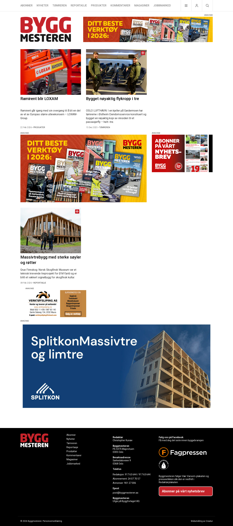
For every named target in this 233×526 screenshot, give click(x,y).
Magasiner (141, 5)
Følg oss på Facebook (171, 437)
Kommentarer (120, 5)
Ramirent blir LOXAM (39, 98)
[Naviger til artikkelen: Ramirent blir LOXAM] (50, 72)
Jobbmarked (162, 5)
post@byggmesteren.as (125, 492)
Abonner (26, 5)
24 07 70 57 (134, 478)
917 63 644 (131, 474)
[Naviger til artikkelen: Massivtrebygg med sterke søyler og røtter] (50, 230)
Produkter (98, 5)
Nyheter (42, 5)
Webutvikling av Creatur (202, 521)
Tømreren (59, 5)
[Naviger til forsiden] (45, 30)
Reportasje (79, 5)
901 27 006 (130, 483)
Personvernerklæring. (52, 521)
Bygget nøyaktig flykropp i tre (112, 98)
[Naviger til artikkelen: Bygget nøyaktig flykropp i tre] (116, 72)
